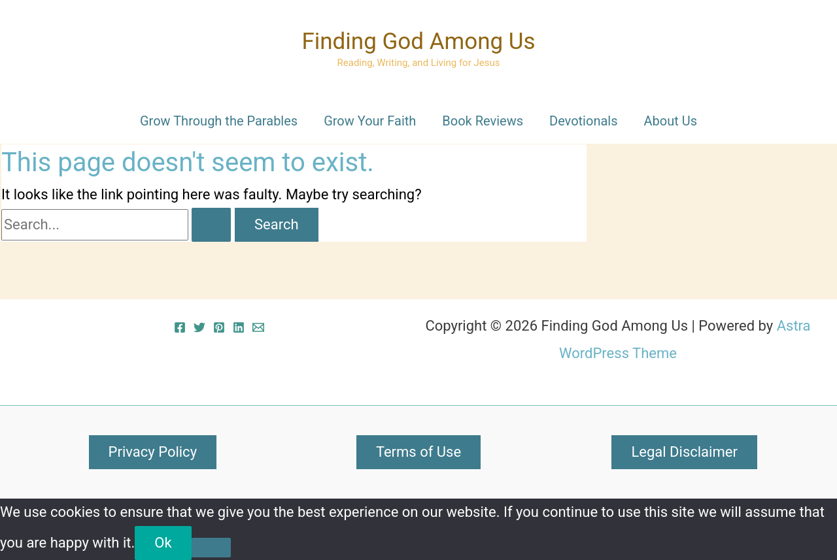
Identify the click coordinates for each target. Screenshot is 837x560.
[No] (211, 547)
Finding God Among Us (418, 41)
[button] (152, 452)
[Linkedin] (239, 327)
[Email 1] (258, 327)
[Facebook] (180, 327)
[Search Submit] (211, 225)
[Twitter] (199, 327)
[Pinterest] (219, 327)
